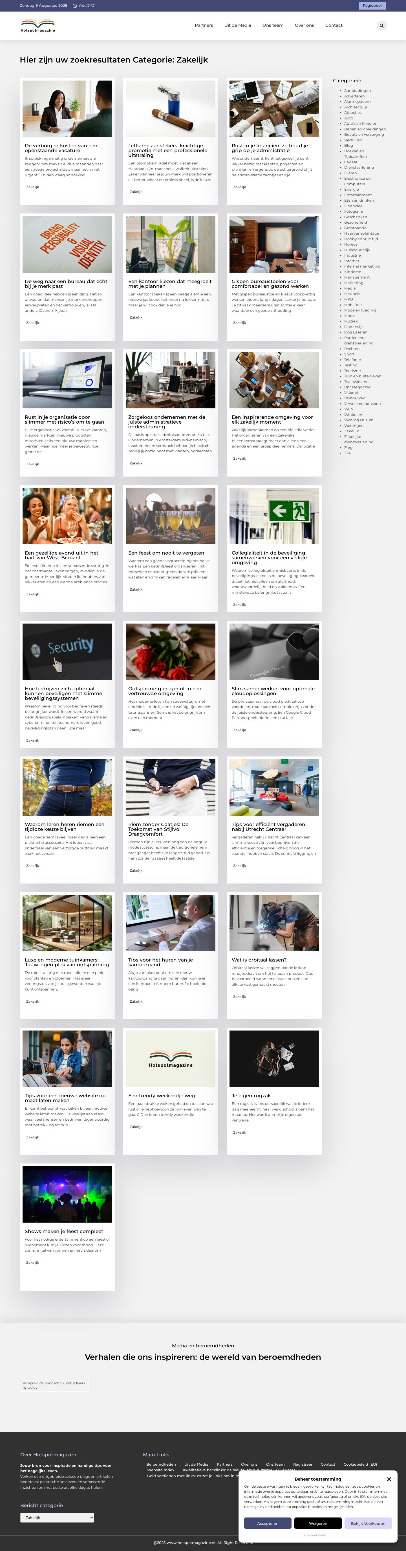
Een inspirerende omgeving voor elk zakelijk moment (272, 419)
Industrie (352, 255)
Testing (351, 365)
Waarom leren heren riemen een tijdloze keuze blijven (65, 827)
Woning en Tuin (359, 420)
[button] (389, 1479)
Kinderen (352, 272)
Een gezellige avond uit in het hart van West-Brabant (61, 555)
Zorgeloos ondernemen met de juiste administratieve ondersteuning (166, 422)
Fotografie (353, 211)
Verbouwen (354, 398)
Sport (349, 354)
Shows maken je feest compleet (64, 1231)
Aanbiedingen (357, 90)
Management (357, 277)
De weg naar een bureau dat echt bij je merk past (66, 284)
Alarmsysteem (357, 101)
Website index (160, 1470)
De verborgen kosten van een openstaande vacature (61, 148)
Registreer (302, 1464)
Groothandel (356, 228)
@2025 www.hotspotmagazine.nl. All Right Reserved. (203, 1542)
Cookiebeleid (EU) (360, 1464)
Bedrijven (353, 140)
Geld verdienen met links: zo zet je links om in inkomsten (201, 1476)
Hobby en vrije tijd (361, 239)
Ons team (273, 25)
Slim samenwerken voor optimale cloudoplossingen (273, 691)
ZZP (347, 453)
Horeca (351, 244)
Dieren (350, 173)
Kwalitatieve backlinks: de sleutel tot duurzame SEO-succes (239, 1470)
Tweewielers (355, 381)
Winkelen (353, 414)
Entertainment (358, 195)
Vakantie (352, 392)
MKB (348, 299)
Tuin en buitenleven (362, 376)
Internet (351, 261)
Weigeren (318, 1523)
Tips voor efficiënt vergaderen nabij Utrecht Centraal (268, 827)
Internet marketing (362, 266)
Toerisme (352, 370)
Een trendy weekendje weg (161, 1095)
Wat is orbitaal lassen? (259, 960)
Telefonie (352, 359)
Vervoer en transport (362, 403)
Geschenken (355, 217)
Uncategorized (358, 387)
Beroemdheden (161, 1464)
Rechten (352, 348)
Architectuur (355, 107)
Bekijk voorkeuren (368, 1523)
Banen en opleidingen (365, 129)
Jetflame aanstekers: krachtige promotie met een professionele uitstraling (167, 150)
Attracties (352, 112)
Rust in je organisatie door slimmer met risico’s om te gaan (64, 419)
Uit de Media (237, 25)
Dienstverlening (359, 167)
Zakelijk (32, 187)
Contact (334, 25)
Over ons (304, 25)
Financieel (354, 206)
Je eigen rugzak (251, 1095)
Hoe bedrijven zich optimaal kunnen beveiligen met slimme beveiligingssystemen (63, 693)
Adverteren (354, 96)
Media (350, 288)
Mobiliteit (353, 304)
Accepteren (268, 1523)
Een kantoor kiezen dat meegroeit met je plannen (170, 284)
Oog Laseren (356, 332)
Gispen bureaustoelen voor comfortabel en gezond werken (270, 284)
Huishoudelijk (357, 250)
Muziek (351, 321)
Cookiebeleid (315, 1535)
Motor (349, 315)
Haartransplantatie (361, 233)
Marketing (353, 283)
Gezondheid (355, 222)
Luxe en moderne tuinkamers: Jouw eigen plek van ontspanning (67, 962)
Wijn (348, 409)
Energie (351, 189)
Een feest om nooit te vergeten (166, 553)
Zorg (348, 447)
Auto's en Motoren (361, 123)
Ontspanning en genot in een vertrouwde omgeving (165, 691)
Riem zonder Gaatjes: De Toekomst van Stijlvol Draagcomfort (158, 829)
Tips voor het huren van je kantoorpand (160, 962)
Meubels (352, 293)
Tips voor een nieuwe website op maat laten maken (65, 1098)
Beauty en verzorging (364, 134)
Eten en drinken (359, 200)
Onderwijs (353, 326)
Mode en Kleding (360, 310)
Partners (204, 25)
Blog (348, 145)
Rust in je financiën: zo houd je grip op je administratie (270, 148)
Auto (348, 118)
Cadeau (351, 162)
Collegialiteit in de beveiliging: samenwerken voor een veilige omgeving (269, 557)
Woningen (354, 425)
